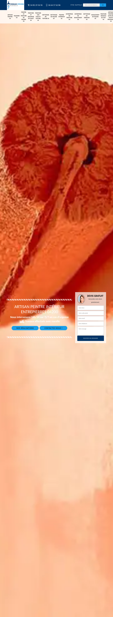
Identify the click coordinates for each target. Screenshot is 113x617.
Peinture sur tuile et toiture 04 (38, 16)
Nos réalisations (25, 328)
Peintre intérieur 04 (62, 16)
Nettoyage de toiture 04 (45, 16)
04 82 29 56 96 (35, 5)
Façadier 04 (17, 16)
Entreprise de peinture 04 (69, 16)
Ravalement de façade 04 (95, 16)
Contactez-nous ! (53, 328)
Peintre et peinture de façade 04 (24, 16)
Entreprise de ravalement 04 (78, 16)
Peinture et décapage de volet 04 (31, 16)
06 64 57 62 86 (53, 5)
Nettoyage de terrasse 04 (86, 16)
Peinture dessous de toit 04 (103, 16)
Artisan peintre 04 (10, 16)
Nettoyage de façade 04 (53, 16)
